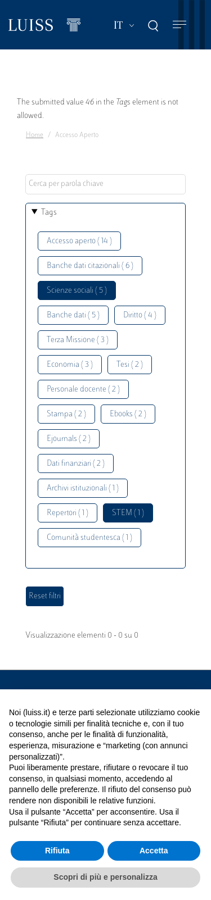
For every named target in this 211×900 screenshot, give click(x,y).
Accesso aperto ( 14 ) (79, 241)
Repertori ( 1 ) (67, 513)
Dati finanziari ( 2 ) (76, 464)
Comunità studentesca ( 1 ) (89, 538)
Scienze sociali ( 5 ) (77, 291)
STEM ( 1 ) (128, 513)
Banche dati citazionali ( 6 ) (90, 266)
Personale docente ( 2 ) (83, 389)
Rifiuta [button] (57, 850)
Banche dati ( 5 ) (73, 315)
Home (34, 135)
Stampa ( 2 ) (66, 414)
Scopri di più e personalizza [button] (105, 876)
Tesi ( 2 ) (129, 365)
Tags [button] (49, 212)
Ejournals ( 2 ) (69, 439)
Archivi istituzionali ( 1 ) (83, 488)
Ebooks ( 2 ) (128, 414)
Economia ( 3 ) (70, 365)
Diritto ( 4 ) (139, 315)
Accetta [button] (154, 850)
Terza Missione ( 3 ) (78, 340)
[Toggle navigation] (179, 25)
